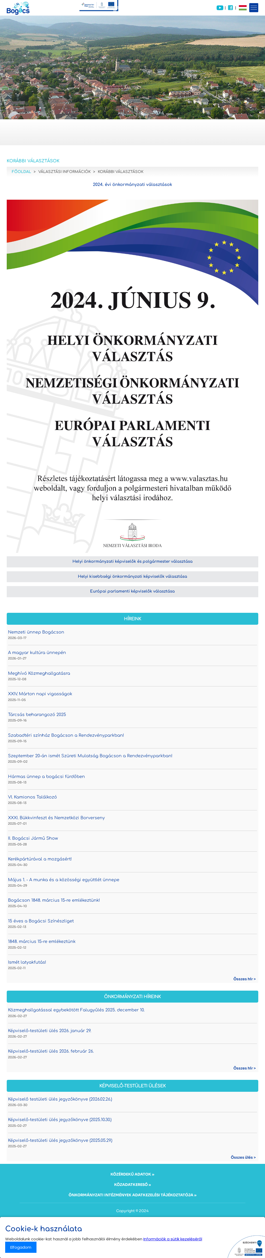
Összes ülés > (243, 1157)
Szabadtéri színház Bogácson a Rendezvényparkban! (66, 735)
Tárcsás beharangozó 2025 (37, 714)
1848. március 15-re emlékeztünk (42, 941)
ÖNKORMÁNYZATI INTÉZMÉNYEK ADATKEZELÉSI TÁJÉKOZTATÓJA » (132, 1195)
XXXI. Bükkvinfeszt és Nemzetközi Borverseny (56, 818)
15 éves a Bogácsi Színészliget (41, 921)
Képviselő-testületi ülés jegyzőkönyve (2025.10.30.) (60, 1119)
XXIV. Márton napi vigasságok (40, 694)
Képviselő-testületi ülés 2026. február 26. (51, 1051)
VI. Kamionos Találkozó (32, 797)
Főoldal (21, 172)
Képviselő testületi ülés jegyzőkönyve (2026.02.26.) (60, 1099)
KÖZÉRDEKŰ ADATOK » (132, 1174)
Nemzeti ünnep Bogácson (36, 632)
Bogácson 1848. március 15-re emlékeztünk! (54, 900)
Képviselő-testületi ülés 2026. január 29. (49, 1030)
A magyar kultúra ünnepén (37, 652)
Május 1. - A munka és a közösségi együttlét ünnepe (63, 880)
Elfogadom (20, 1247)
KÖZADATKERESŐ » (132, 1184)
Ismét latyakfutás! (27, 962)
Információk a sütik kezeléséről (172, 1239)
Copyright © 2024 (132, 1210)
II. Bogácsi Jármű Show (33, 838)
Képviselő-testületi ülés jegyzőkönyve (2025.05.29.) (60, 1140)
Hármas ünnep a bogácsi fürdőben (46, 776)
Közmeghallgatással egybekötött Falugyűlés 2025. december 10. (76, 1010)
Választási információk (64, 172)
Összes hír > (244, 979)
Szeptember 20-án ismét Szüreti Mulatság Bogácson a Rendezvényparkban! (90, 756)
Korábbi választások (120, 172)
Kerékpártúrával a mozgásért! (40, 859)
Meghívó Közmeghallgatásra (39, 673)
